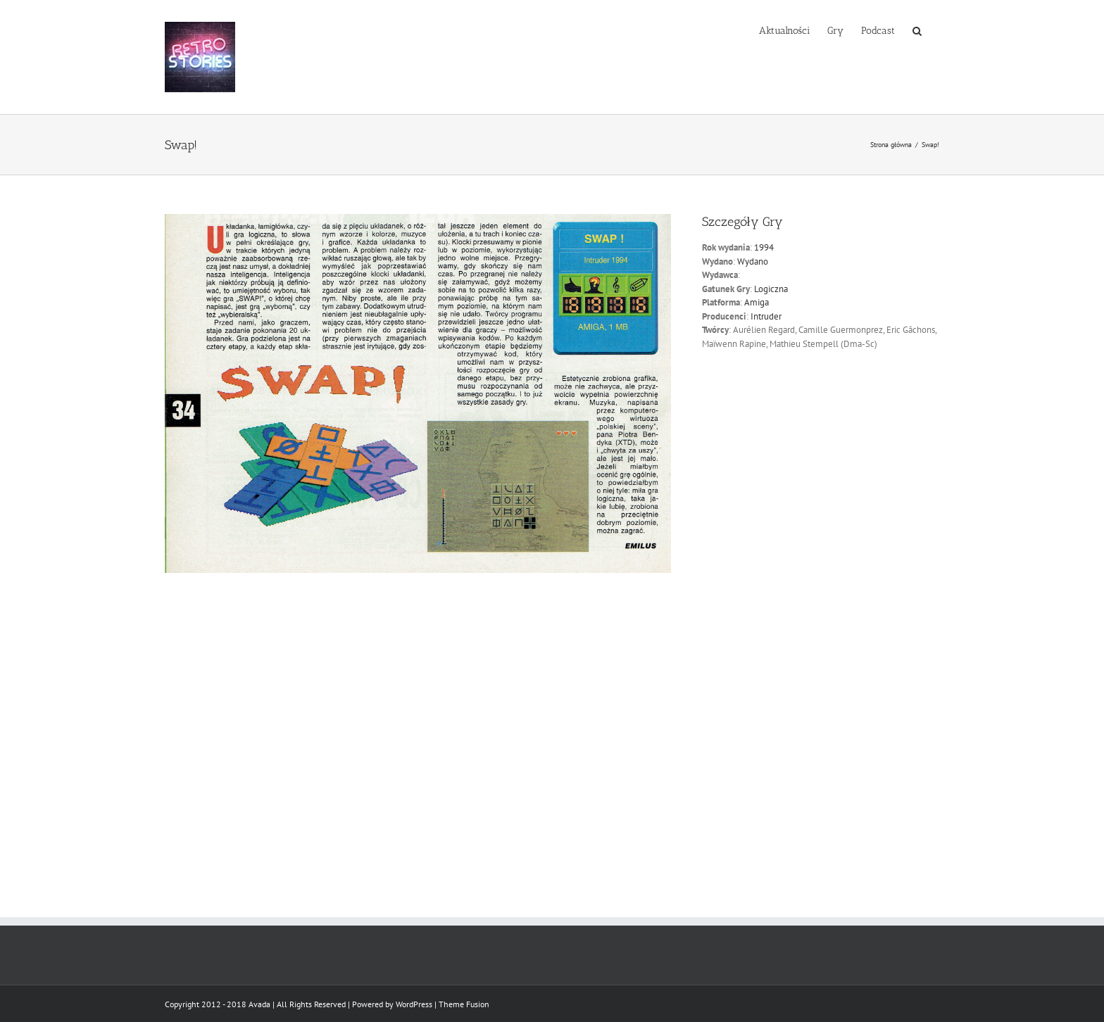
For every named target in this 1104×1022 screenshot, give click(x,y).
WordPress (414, 1004)
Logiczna (771, 289)
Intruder (766, 316)
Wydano (752, 261)
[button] (917, 29)
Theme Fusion (464, 1004)
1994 (764, 247)
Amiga (756, 302)
